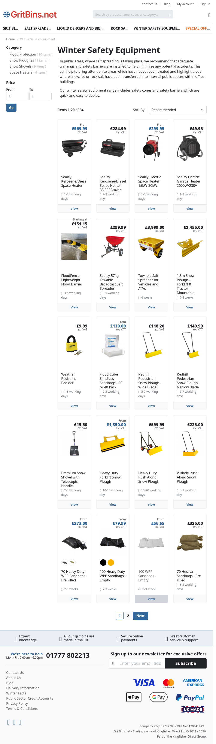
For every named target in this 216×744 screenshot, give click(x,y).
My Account (185, 4)
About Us (13, 677)
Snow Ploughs (29, 60)
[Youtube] (9, 721)
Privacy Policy (17, 703)
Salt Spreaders (38, 28)
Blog (167, 4)
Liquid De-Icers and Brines (81, 28)
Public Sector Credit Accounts (29, 698)
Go (11, 107)
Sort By (138, 109)
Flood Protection (31, 54)
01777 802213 (67, 655)
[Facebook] (20, 721)
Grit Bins (11, 28)
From (10, 89)
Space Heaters (28, 72)
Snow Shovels (28, 66)
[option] (64, 562)
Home (10, 39)
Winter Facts (16, 693)
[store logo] (30, 14)
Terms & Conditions (22, 708)
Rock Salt (120, 28)
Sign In (205, 4)
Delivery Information (23, 688)
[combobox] (133, 14)
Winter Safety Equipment (157, 28)
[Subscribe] (186, 663)
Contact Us (149, 4)
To (31, 89)
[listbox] (74, 562)
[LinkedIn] (15, 721)
